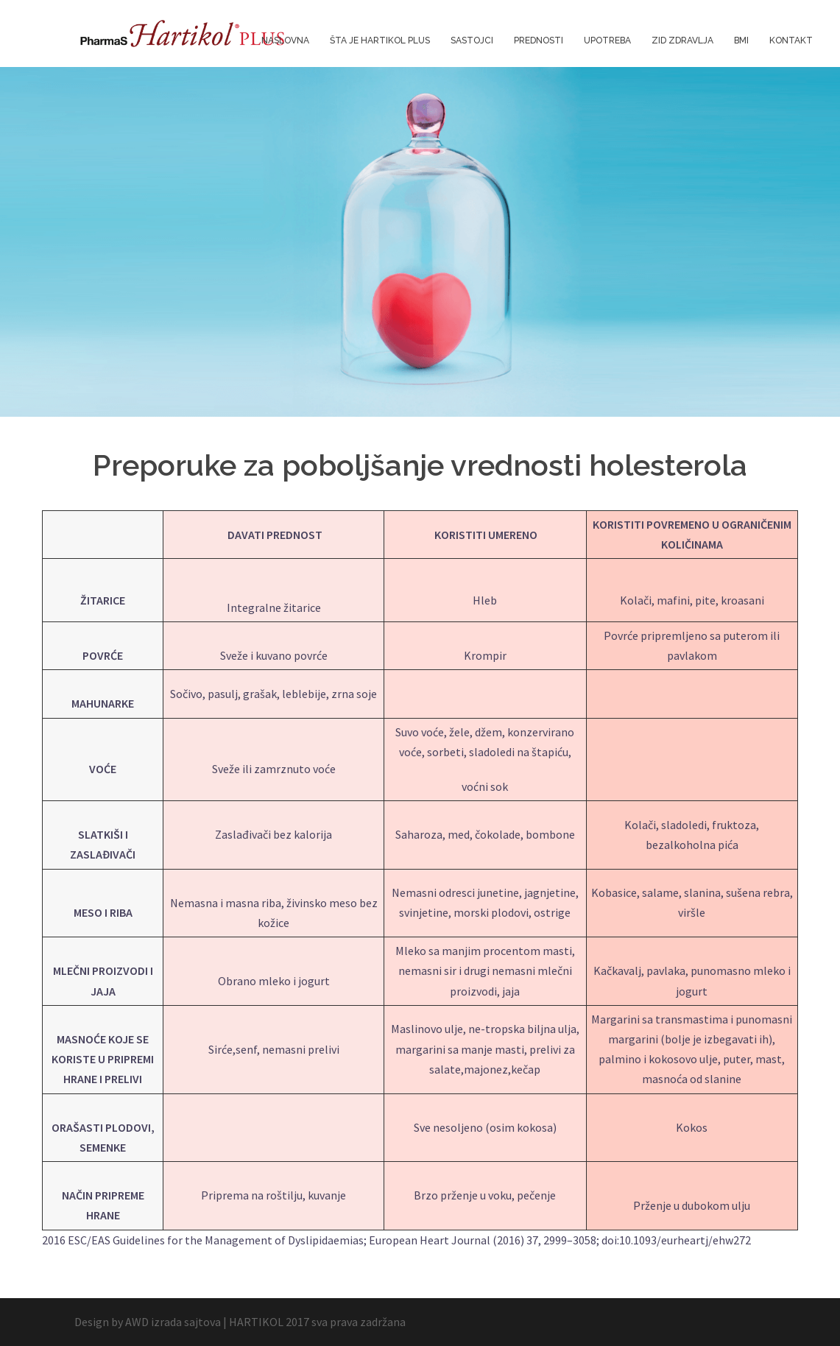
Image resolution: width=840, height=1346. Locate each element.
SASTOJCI (472, 40)
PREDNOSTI (538, 40)
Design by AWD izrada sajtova (147, 1321)
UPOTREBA (607, 40)
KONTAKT (791, 40)
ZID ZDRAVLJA (682, 40)
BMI (741, 40)
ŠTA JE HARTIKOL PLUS (380, 40)
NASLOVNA (285, 40)
